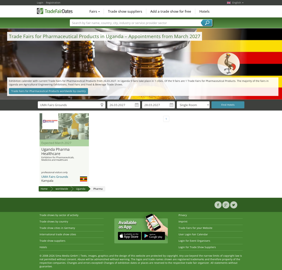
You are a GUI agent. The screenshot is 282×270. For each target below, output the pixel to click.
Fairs (94, 11)
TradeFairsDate (55, 11)
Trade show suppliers (125, 11)
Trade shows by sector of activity (59, 215)
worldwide (62, 188)
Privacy (182, 215)
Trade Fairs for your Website (195, 228)
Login (40, 2)
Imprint (182, 221)
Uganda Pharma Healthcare (55, 151)
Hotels (204, 11)
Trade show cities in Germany (57, 228)
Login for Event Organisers (194, 240)
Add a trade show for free (170, 11)
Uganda (80, 188)
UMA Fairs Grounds (54, 177)
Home (44, 188)
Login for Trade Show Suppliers (197, 247)
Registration (53, 2)
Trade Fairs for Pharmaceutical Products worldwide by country (48, 91)
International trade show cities (58, 234)
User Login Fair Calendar (193, 234)
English (238, 2)
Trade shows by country (54, 221)
